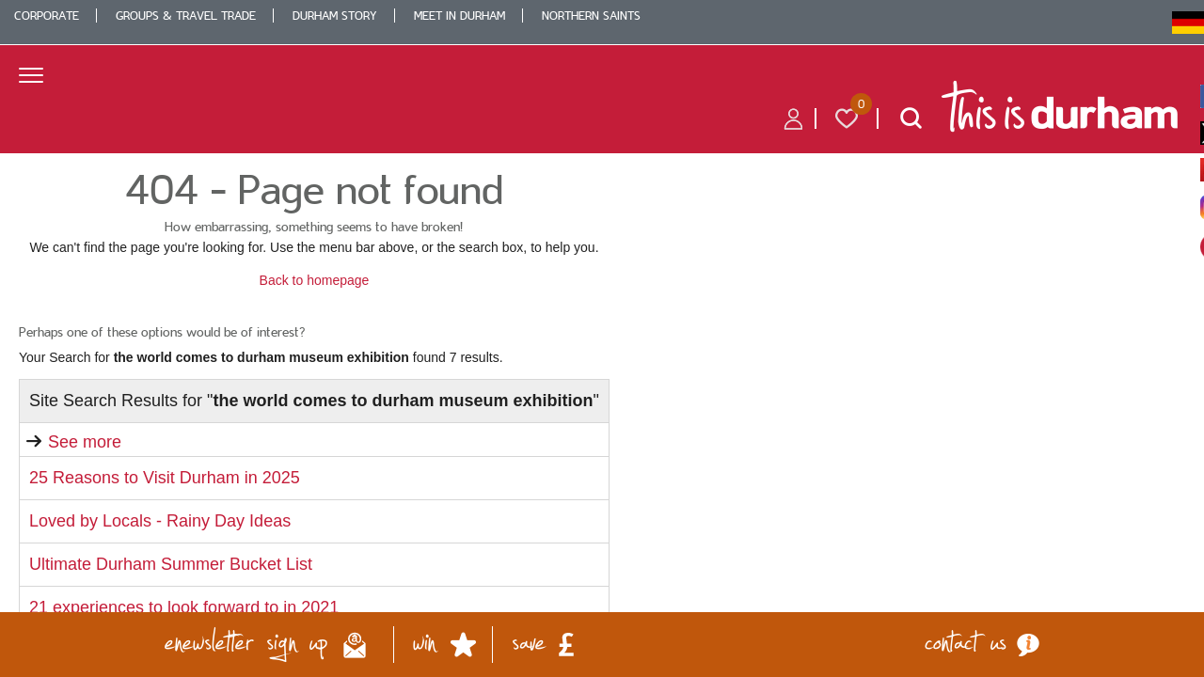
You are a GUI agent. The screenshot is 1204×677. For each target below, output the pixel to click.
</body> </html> (602, 338)
